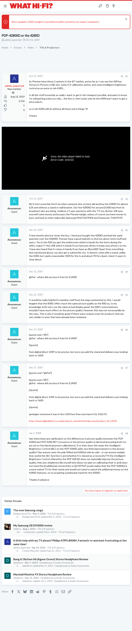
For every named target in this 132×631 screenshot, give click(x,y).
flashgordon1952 (22, 513)
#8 (126, 433)
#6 (126, 329)
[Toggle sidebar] (120, 6)
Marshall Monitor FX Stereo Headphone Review (42, 574)
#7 (126, 367)
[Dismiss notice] (125, 19)
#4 (126, 271)
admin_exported (13, 39)
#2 (126, 199)
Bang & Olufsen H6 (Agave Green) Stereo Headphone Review (50, 559)
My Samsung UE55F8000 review (32, 525)
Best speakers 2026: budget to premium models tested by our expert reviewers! (56, 21)
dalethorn (18, 562)
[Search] (127, 6)
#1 (126, 76)
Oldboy (17, 528)
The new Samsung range (28, 510)
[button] (5, 6)
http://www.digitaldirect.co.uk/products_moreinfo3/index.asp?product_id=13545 (73, 420)
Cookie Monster (30, 551)
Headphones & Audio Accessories (56, 562)
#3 (126, 230)
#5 (126, 295)
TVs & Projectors (56, 513)
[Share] (121, 76)
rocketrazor (30, 532)
